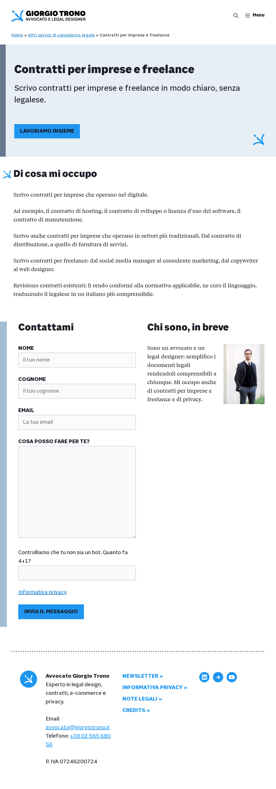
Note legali (140, 699)
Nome (26, 348)
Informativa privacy (42, 592)
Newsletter (140, 676)
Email (26, 410)
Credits (133, 710)
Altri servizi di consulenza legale (61, 35)
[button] (234, 16)
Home (17, 35)
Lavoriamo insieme (47, 131)
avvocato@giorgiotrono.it (78, 727)
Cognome (32, 379)
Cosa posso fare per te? (54, 441)
